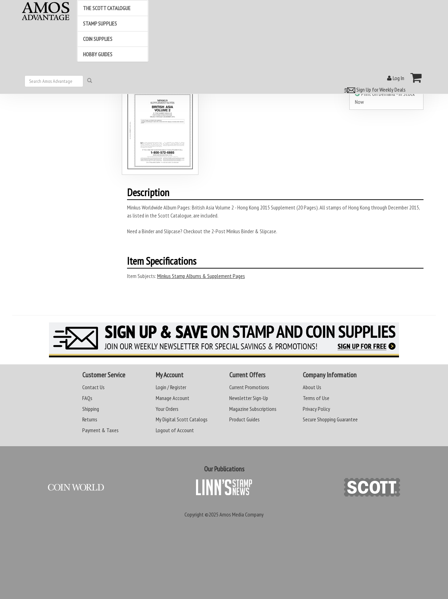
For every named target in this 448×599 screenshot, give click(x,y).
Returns (89, 419)
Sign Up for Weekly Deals (374, 89)
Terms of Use (316, 397)
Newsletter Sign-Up (248, 397)
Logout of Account (175, 430)
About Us (312, 387)
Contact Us (93, 387)
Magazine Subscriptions (252, 408)
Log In (395, 77)
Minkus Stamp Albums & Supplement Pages (201, 275)
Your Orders (167, 408)
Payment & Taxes (100, 430)
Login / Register (171, 387)
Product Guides (244, 419)
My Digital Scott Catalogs (182, 419)
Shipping (90, 408)
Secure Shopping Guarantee (330, 419)
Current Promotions (249, 387)
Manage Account (172, 397)
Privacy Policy (316, 408)
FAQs (87, 397)
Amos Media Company (241, 514)
